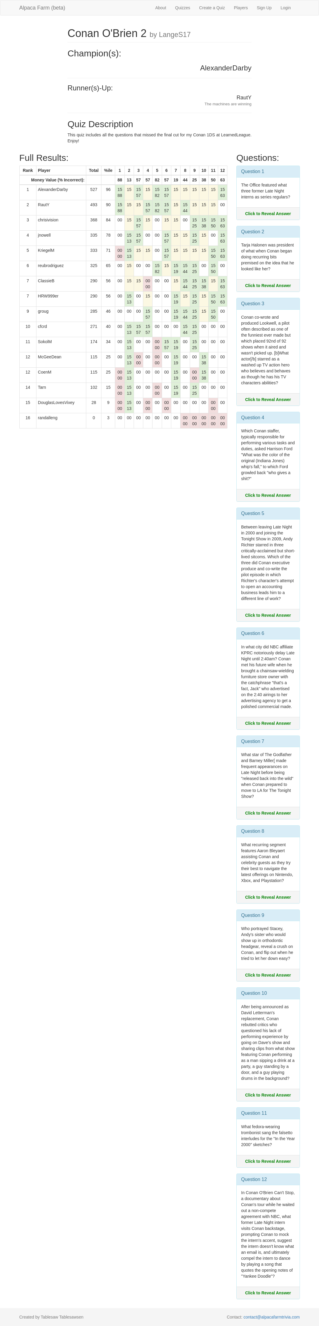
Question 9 (252, 915)
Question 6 (252, 633)
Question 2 (252, 231)
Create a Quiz (212, 7)
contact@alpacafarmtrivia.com (272, 1317)
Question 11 (254, 1113)
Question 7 (252, 741)
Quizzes (182, 7)
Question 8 (252, 831)
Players (241, 7)
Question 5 (252, 513)
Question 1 (252, 171)
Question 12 (254, 1179)
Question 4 (252, 417)
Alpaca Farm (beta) (42, 8)
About (160, 7)
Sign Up (264, 7)
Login (286, 7)
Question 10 (254, 993)
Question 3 (252, 303)
